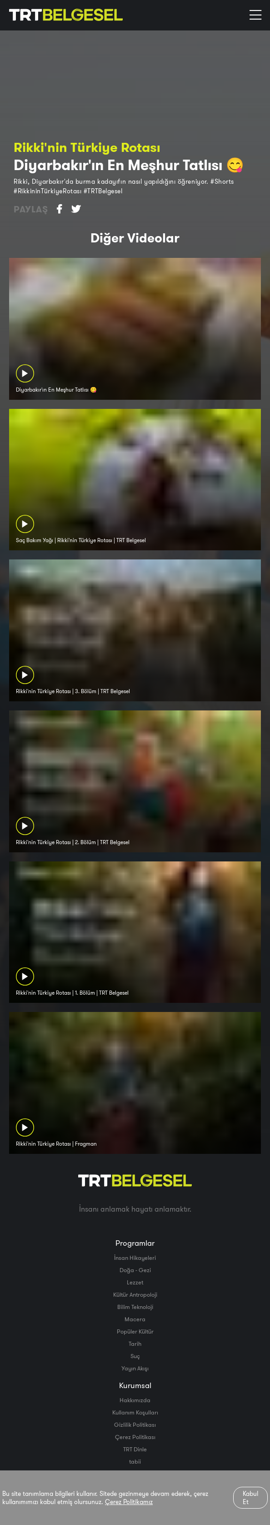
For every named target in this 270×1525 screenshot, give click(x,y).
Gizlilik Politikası (135, 1424)
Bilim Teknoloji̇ (135, 1306)
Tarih (135, 1343)
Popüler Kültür (135, 1331)
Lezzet (135, 1282)
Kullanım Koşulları (135, 1412)
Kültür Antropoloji (135, 1294)
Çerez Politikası (135, 1436)
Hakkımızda (135, 1400)
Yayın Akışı (135, 1368)
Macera (135, 1319)
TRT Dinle (135, 1449)
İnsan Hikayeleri (135, 1257)
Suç (135, 1355)
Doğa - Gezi (135, 1269)
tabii (135, 1461)
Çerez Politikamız (129, 1502)
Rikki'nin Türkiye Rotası (87, 147)
